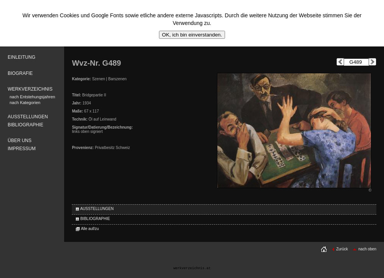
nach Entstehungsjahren (32, 96)
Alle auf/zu (87, 229)
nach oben (364, 249)
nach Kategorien (25, 102)
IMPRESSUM (22, 148)
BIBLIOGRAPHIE (25, 124)
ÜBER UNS (19, 140)
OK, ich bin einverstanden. (192, 35)
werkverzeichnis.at (191, 268)
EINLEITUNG (21, 57)
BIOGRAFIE (20, 73)
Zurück (340, 249)
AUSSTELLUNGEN (28, 116)
